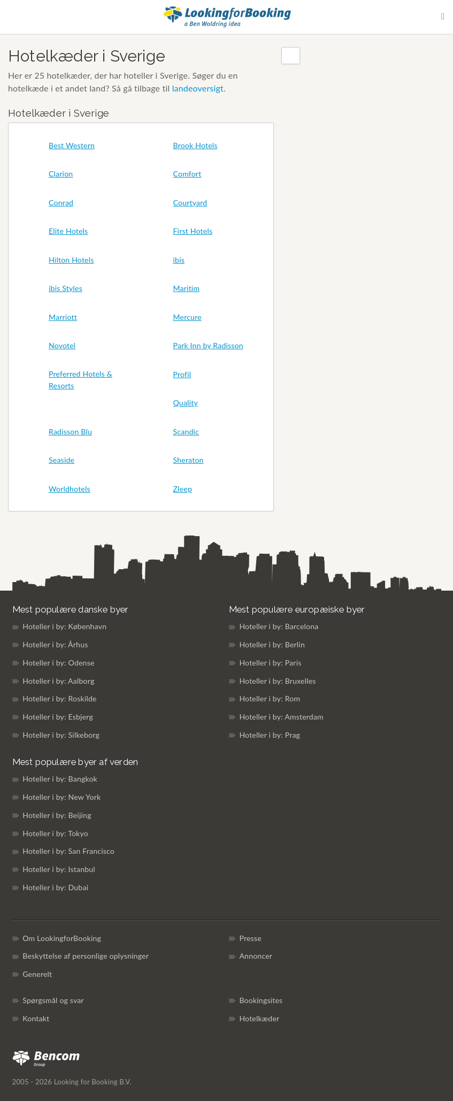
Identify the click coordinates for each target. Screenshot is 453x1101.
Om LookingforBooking (61, 938)
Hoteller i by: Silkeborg (60, 734)
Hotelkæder (259, 1018)
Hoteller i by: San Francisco (68, 850)
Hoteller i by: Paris (270, 662)
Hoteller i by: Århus (55, 644)
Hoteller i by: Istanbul (58, 869)
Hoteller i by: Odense (58, 662)
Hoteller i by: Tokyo (55, 833)
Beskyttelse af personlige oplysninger (85, 955)
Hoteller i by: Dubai (55, 887)
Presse (250, 938)
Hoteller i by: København (64, 626)
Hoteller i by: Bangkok (59, 778)
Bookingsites (260, 1000)
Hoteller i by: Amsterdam (281, 716)
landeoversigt (198, 88)
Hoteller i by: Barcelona (278, 626)
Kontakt (35, 1018)
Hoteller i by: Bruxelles (277, 680)
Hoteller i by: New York (61, 796)
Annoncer (255, 955)
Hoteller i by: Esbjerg (57, 716)
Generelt (37, 973)
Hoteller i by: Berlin (272, 644)
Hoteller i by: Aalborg (58, 680)
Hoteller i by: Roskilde (59, 698)
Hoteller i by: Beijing (56, 815)
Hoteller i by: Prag (269, 734)
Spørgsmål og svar (53, 1000)
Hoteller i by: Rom (269, 698)
